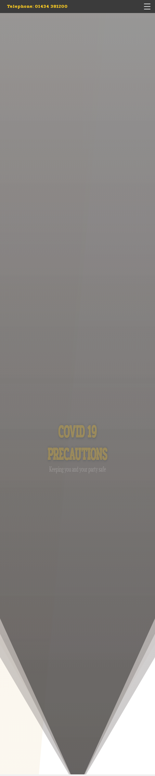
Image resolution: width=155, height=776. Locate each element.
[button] (147, 6)
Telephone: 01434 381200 (37, 6)
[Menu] (148, 6)
